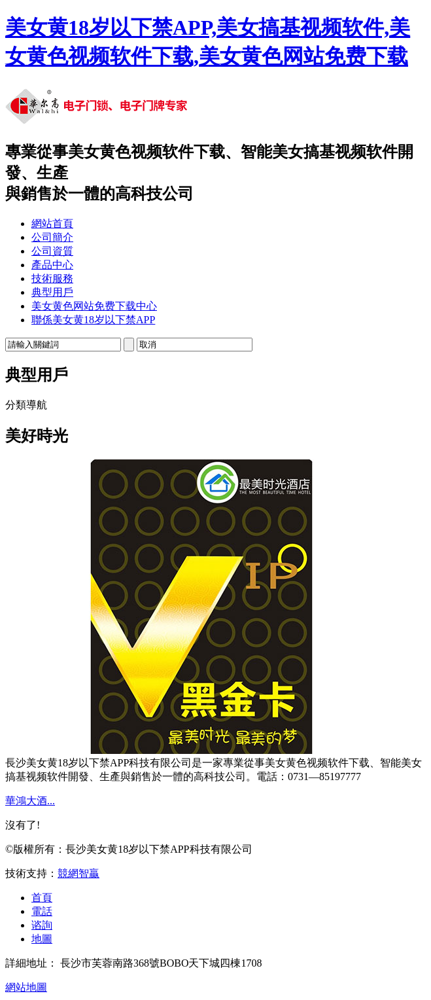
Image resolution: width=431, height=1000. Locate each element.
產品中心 (52, 264)
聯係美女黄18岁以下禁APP (93, 319)
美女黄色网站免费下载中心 (94, 306)
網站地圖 (26, 987)
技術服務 (52, 278)
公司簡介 (52, 237)
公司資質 (52, 251)
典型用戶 (52, 292)
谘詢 (41, 925)
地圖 (41, 938)
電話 (41, 911)
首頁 (41, 897)
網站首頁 (52, 223)
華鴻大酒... (30, 800)
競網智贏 (78, 873)
